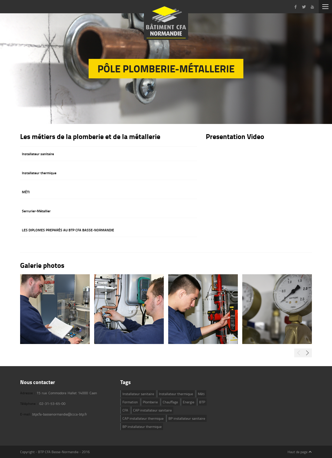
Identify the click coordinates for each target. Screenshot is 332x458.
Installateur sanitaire (138, 393)
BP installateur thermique (142, 426)
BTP (202, 402)
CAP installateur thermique (143, 418)
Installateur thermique (176, 393)
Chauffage (170, 402)
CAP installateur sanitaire (152, 410)
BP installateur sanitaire (186, 418)
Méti (201, 393)
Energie (188, 402)
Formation (130, 402)
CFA (125, 410)
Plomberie (150, 402)
